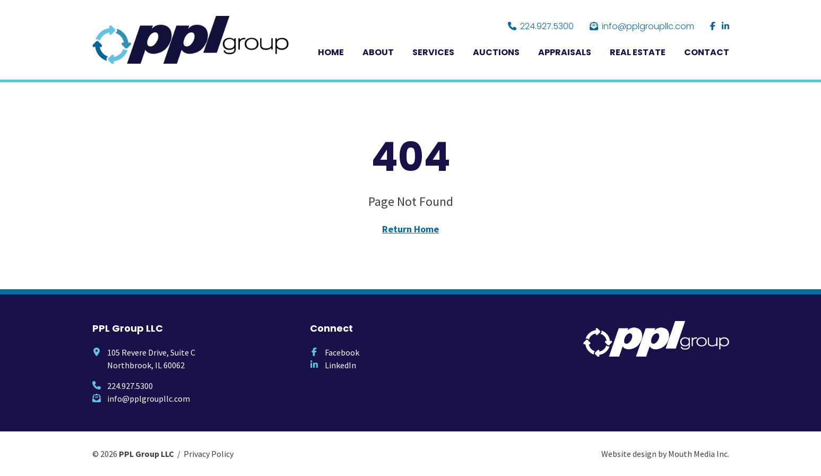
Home (331, 52)
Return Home (410, 229)
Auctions (496, 52)
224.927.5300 (541, 26)
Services (433, 52)
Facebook (342, 352)
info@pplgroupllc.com (642, 26)
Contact (706, 52)
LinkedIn (340, 365)
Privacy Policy (209, 453)
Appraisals (564, 52)
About (378, 52)
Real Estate (638, 52)
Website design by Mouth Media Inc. (665, 453)
